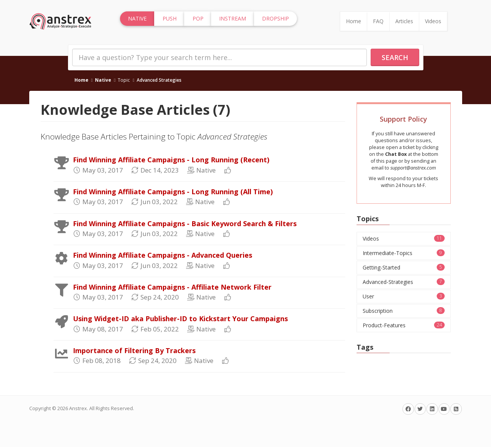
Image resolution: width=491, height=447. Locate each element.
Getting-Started (404, 267)
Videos (433, 21)
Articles (404, 21)
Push (170, 18)
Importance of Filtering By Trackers (134, 350)
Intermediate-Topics (404, 253)
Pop (198, 18)
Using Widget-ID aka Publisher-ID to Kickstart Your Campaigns (180, 318)
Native (103, 80)
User (404, 296)
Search (395, 57)
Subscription (404, 310)
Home (353, 21)
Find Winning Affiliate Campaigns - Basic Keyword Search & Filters (185, 223)
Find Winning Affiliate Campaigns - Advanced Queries (162, 255)
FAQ (378, 21)
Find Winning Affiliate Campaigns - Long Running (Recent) (171, 159)
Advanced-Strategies (404, 281)
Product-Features (404, 325)
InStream (232, 18)
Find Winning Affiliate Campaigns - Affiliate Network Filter (172, 287)
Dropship (275, 18)
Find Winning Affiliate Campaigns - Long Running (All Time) (173, 191)
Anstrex (78, 408)
